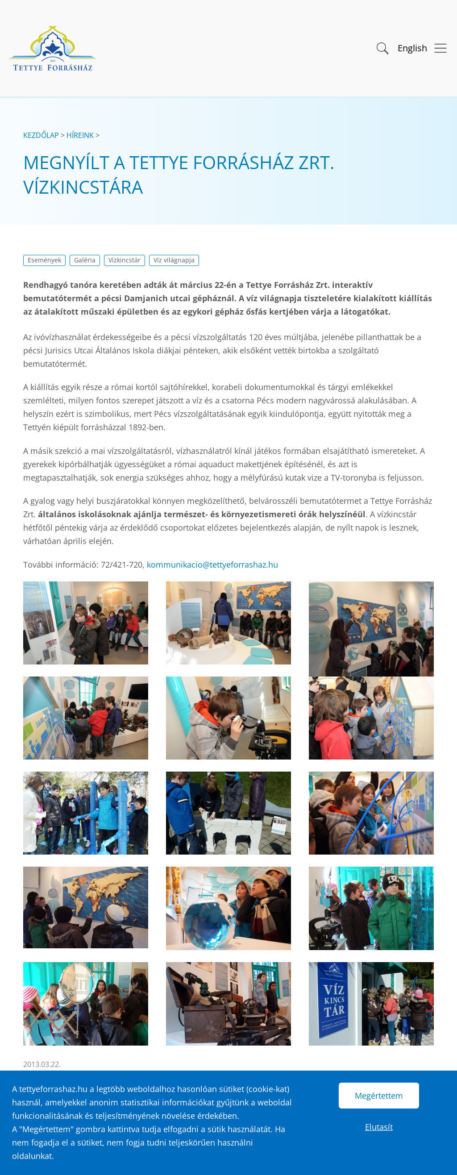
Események (44, 260)
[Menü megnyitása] (437, 48)
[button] (382, 47)
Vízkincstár (124, 260)
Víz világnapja (174, 260)
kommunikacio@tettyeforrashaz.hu (212, 564)
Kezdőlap (41, 135)
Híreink (80, 135)
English (412, 48)
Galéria (85, 260)
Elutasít (379, 1126)
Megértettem (379, 1095)
